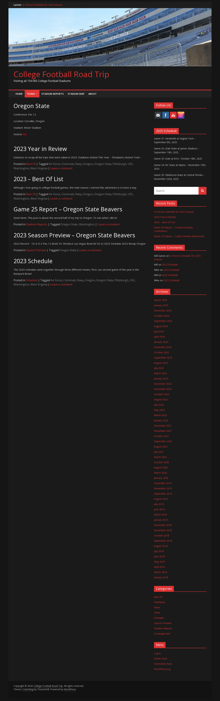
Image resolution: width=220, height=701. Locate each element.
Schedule (31, 280)
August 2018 (161, 546)
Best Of (31, 164)
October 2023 (161, 352)
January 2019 (161, 519)
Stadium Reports (52, 93)
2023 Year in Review (40, 149)
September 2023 (163, 357)
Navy (78, 164)
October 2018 (161, 535)
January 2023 (161, 378)
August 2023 (161, 362)
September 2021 (163, 441)
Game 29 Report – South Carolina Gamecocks (179, 236)
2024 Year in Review (165, 217)
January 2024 (161, 341)
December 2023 (163, 347)
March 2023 (160, 373)
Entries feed (160, 658)
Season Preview (36, 250)
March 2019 (160, 514)
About (92, 93)
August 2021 (161, 446)
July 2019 (159, 504)
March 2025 (160, 300)
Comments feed (163, 663)
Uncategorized (162, 633)
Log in (157, 653)
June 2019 (159, 509)
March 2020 (160, 472)
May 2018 (159, 561)
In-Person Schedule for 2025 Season (42, 4)
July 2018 (159, 551)
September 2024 (163, 321)
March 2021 (160, 457)
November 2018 (163, 530)
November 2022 (163, 389)
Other (157, 612)
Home (19, 93)
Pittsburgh (119, 164)
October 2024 (161, 315)
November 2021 (163, 430)
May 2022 (159, 410)
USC (130, 164)
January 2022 (161, 420)
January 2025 (161, 305)
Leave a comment (61, 168)
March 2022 (160, 415)
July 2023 (159, 368)
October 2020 (161, 462)
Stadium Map (76, 93)
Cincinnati (67, 164)
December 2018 (163, 525)
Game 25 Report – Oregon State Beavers (68, 209)
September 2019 (163, 493)
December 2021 (163, 425)
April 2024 (159, 336)
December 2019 (163, 483)
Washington (21, 168)
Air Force (54, 164)
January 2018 (161, 577)
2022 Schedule (170, 264)
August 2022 (161, 399)
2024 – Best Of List (164, 222)
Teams (31, 93)
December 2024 (163, 310)
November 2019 (163, 488)
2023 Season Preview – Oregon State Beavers (74, 235)
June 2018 (159, 556)
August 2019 (161, 498)
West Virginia (38, 168)
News (157, 607)
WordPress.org (162, 669)
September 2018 (163, 540)
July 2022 (159, 404)
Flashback (159, 602)
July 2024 (159, 331)
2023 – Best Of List (38, 179)
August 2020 (161, 467)
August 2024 (161, 326)
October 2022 (161, 394)
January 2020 (161, 478)
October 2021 (161, 436)
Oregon (88, 164)
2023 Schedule (33, 261)
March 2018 (160, 572)
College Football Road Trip (61, 74)
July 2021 (159, 451)
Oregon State (102, 164)
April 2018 (159, 566)
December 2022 (163, 383)
